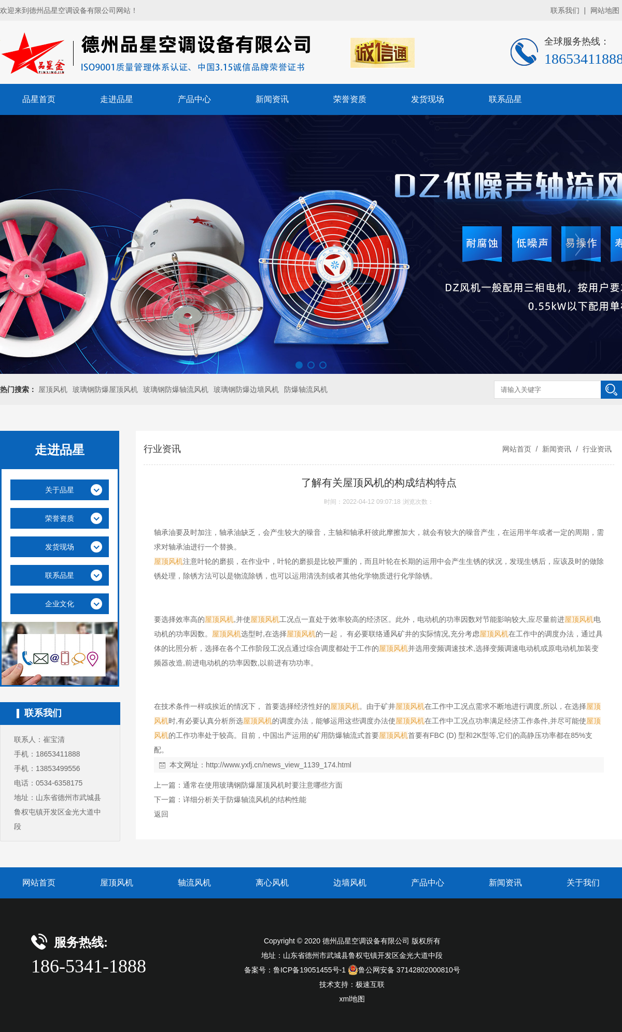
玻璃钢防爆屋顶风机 (105, 389)
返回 (161, 814)
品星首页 (38, 99)
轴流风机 (194, 882)
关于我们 (583, 882)
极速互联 (370, 984)
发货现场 (427, 99)
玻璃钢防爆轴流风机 (175, 389)
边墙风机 (349, 882)
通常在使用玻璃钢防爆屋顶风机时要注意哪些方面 (263, 785)
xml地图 (352, 999)
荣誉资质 (349, 99)
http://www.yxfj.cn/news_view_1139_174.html (278, 765)
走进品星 (116, 99)
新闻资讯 (272, 99)
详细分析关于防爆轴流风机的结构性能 (244, 799)
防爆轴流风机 (306, 389)
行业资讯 (596, 449)
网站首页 (516, 449)
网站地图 (604, 10)
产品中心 (194, 99)
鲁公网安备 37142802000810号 (404, 970)
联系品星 (505, 99)
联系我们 (564, 10)
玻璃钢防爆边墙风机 (246, 389)
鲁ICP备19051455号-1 (309, 970)
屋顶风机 (52, 389)
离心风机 (272, 882)
